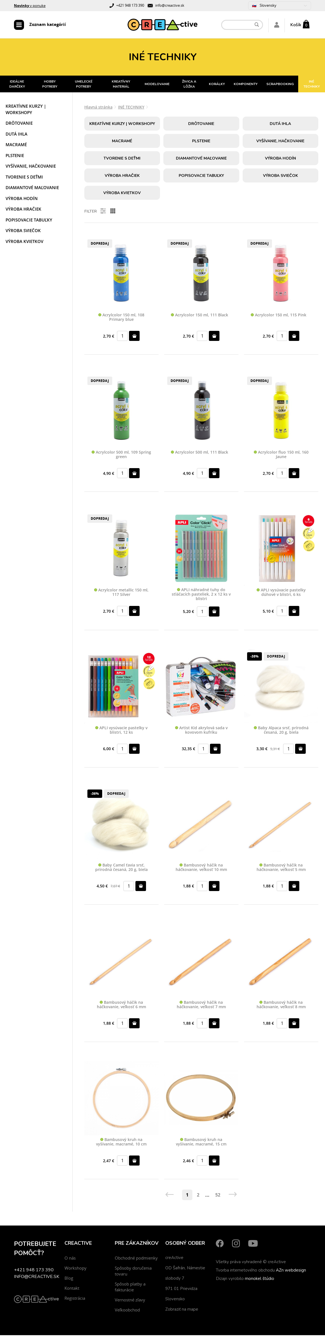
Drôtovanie (19, 124)
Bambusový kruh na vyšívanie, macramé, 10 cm (121, 1142)
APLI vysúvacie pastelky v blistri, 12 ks (121, 730)
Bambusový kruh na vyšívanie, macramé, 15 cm (201, 1142)
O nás (70, 1259)
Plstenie (15, 156)
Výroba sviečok (23, 231)
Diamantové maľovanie (32, 188)
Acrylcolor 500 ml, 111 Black (199, 453)
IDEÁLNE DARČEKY (17, 85)
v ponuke (30, 5)
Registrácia (74, 1299)
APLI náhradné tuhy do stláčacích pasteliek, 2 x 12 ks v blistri (201, 594)
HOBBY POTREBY (49, 85)
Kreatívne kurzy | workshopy (26, 110)
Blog (68, 1279)
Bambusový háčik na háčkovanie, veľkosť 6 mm (121, 1005)
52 (217, 1196)
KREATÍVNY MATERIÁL (121, 85)
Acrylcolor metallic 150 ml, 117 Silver (121, 593)
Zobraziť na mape (181, 1310)
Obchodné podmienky (136, 1259)
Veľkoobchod (127, 1310)
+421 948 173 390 (130, 5)
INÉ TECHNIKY (131, 107)
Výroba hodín (22, 199)
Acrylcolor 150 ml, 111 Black (199, 316)
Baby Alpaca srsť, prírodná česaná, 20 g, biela (281, 730)
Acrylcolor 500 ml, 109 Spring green (121, 455)
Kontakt (71, 1289)
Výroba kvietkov (24, 242)
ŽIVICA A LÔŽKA (189, 85)
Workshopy (75, 1269)
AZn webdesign (291, 1271)
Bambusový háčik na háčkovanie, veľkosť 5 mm (281, 868)
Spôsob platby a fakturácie (130, 1287)
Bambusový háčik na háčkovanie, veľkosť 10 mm (201, 868)
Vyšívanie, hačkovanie (31, 167)
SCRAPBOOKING (280, 85)
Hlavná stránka (98, 107)
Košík (295, 25)
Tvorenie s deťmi (24, 177)
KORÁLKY (217, 85)
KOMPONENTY (245, 85)
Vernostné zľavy (130, 1300)
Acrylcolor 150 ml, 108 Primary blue (121, 318)
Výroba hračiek (23, 210)
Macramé (16, 145)
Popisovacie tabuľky (29, 220)
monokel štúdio (259, 1279)
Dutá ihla (16, 135)
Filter (95, 212)
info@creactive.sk (169, 5)
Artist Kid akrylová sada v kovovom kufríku (201, 730)
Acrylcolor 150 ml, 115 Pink (278, 316)
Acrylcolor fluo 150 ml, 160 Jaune (281, 455)
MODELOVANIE (157, 85)
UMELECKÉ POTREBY (83, 85)
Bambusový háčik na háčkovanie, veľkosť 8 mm (281, 1005)
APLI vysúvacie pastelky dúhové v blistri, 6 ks (281, 593)
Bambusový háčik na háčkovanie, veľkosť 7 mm (201, 1005)
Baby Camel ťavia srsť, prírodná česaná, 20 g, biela (121, 868)
